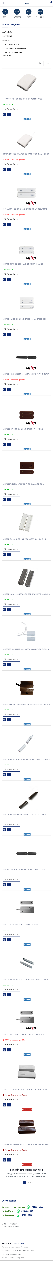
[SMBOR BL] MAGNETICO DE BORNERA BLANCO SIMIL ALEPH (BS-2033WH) (24, 539)
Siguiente (31, 1183)
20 (47, 63)
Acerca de (19, 1243)
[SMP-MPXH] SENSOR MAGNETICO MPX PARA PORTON (25, 1034)
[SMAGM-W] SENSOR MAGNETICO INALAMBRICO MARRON (22, 484)
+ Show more (6, 56)
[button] (41, 63)
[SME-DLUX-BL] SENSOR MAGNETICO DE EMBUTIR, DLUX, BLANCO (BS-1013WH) (26, 759)
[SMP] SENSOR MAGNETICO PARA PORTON (20, 924)
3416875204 (27, 1211)
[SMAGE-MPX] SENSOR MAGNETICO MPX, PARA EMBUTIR (26, 374)
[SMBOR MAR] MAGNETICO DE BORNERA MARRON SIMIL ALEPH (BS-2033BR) (25, 594)
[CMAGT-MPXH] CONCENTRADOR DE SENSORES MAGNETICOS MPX (22, 99)
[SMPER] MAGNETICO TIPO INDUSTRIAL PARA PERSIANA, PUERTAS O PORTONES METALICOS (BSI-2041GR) (26, 979)
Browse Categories (11, 24)
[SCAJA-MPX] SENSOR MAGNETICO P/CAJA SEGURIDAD (25, 209)
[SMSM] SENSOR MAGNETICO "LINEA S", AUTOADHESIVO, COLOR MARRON (26, 1144)
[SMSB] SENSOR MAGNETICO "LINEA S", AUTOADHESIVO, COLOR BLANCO (26, 1089)
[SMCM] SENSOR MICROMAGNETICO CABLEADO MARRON (26, 704)
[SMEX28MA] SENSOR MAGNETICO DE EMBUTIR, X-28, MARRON (24, 869)
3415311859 (37, 1207)
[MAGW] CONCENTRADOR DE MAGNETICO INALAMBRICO (26, 154)
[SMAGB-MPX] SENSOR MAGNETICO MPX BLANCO (23, 264)
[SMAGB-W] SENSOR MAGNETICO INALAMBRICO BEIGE (25, 319)
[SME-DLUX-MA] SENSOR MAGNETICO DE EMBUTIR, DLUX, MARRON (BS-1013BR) (26, 814)
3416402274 (27, 1215)
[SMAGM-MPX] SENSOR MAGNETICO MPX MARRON (23, 429)
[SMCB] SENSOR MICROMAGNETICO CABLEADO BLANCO (26, 649)
